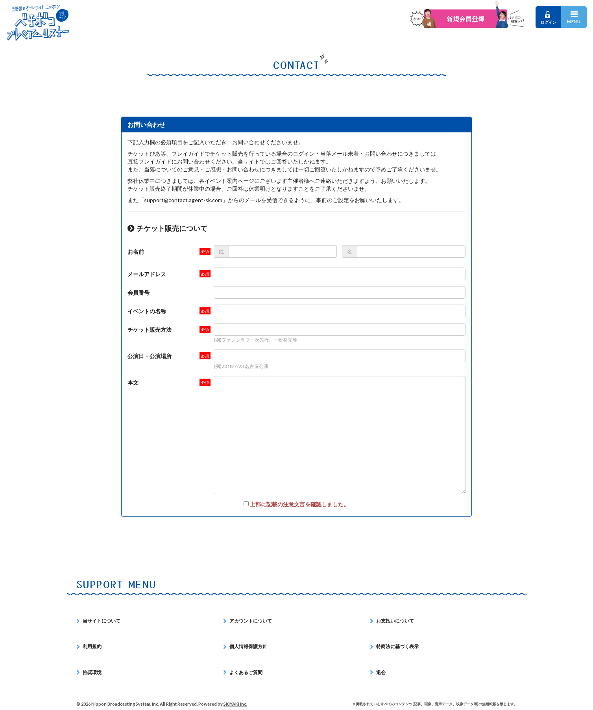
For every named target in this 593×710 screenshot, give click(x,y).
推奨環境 (92, 672)
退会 (381, 672)
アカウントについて (250, 621)
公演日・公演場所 (149, 356)
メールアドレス (146, 274)
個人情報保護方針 (248, 646)
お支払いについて (395, 621)
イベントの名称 (146, 311)
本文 (133, 382)
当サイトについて (101, 621)
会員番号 (138, 292)
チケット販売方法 (149, 329)
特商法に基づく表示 (397, 646)
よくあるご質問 (245, 672)
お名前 (135, 251)
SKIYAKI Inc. (235, 703)
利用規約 (92, 646)
